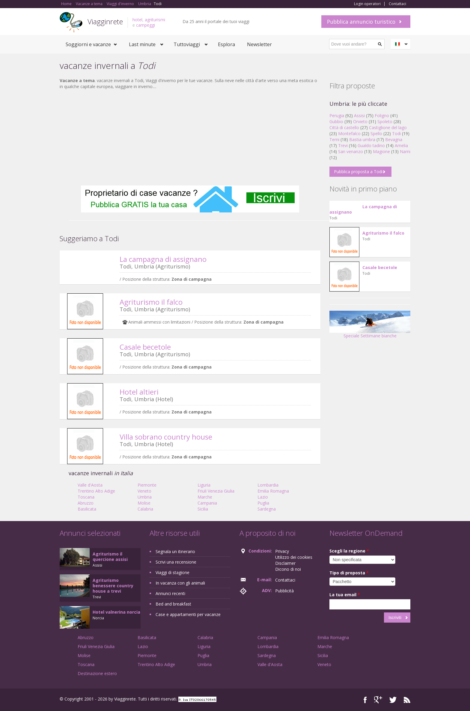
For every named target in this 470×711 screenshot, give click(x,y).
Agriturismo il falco (151, 302)
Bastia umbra (362, 139)
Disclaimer (285, 563)
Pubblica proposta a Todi (358, 171)
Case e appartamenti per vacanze (188, 614)
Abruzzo (86, 503)
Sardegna (266, 509)
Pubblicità (284, 591)
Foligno (382, 115)
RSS (407, 700)
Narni (405, 151)
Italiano (401, 44)
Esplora (226, 44)
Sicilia (203, 509)
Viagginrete (105, 21)
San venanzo (350, 151)
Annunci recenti (170, 593)
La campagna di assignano (163, 259)
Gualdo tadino (371, 145)
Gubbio (336, 121)
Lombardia (267, 485)
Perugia (336, 115)
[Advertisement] (190, 137)
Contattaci (397, 4)
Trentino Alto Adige (96, 491)
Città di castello (344, 127)
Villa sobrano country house (166, 437)
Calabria (145, 509)
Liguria (204, 485)
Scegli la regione (349, 551)
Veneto (144, 491)
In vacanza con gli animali (180, 583)
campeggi (145, 25)
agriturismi (155, 19)
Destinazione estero (97, 673)
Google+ (378, 700)
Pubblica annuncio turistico (361, 21)
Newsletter (259, 44)
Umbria (145, 497)
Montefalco (349, 133)
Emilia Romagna (273, 491)
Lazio (262, 497)
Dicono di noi (288, 569)
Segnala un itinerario (175, 551)
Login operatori (367, 4)
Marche (205, 497)
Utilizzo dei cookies (293, 557)
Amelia (401, 145)
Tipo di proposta (349, 573)
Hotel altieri (139, 392)
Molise (144, 503)
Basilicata (87, 509)
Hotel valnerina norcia (116, 612)
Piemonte (147, 485)
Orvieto (360, 121)
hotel (137, 19)
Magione (381, 151)
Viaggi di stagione (172, 572)
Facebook (365, 700)
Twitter (393, 700)
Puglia (263, 503)
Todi (396, 133)
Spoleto (384, 121)
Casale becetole (145, 347)
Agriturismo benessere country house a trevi (113, 585)
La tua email (344, 594)
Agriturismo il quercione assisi (110, 556)
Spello (376, 133)
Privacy (282, 551)
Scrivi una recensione (176, 562)
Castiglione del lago (388, 127)
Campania (207, 503)
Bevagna (393, 139)
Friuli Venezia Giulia (216, 491)
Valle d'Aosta (90, 485)
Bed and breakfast (173, 604)
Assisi (359, 115)
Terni (334, 139)
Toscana (86, 497)
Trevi (343, 145)
